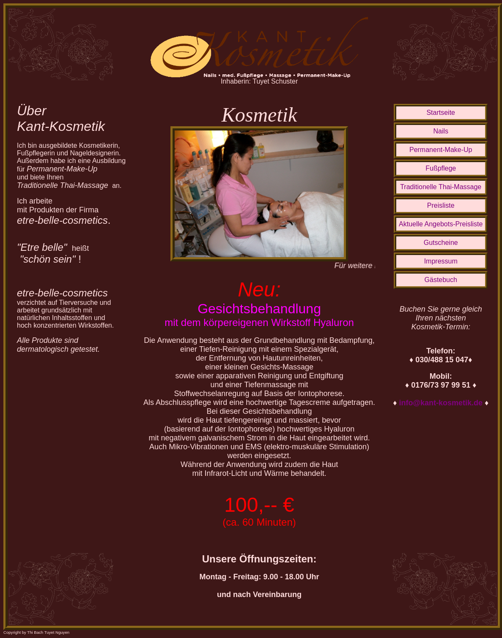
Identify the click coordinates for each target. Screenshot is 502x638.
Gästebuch (441, 279)
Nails (440, 131)
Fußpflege (440, 168)
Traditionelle (440, 186)
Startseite (440, 112)
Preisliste (441, 205)
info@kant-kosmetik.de (441, 403)
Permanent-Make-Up (440, 149)
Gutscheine (441, 242)
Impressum (441, 261)
